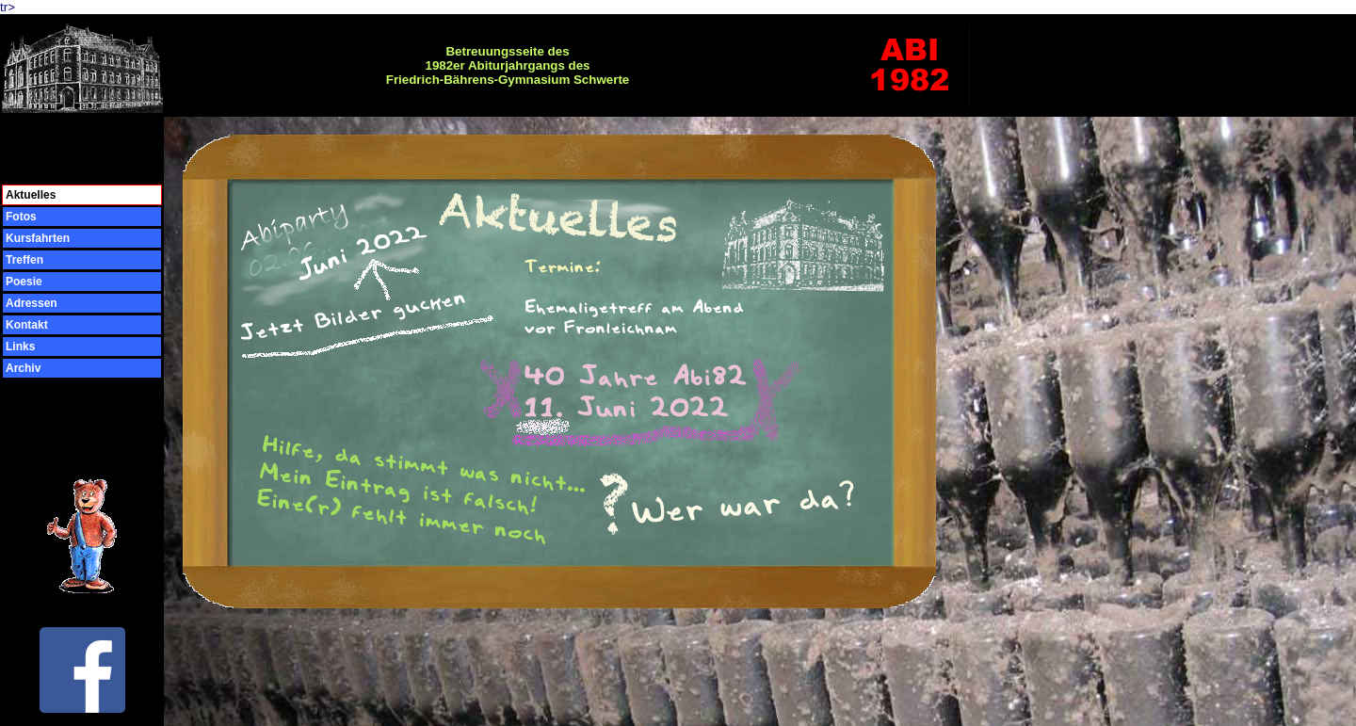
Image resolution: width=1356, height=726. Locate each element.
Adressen (31, 303)
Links (20, 346)
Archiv (23, 368)
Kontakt (27, 324)
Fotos (21, 216)
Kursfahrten (38, 238)
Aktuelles (31, 195)
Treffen (24, 259)
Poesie (24, 281)
